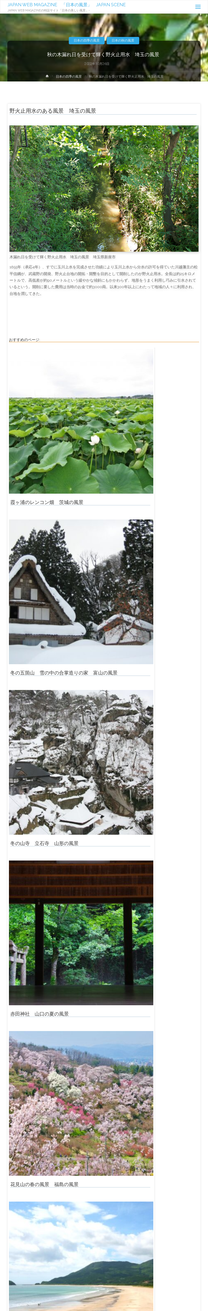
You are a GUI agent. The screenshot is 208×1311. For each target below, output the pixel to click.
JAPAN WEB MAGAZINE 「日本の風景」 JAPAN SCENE (67, 4)
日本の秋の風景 (123, 40)
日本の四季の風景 (87, 40)
